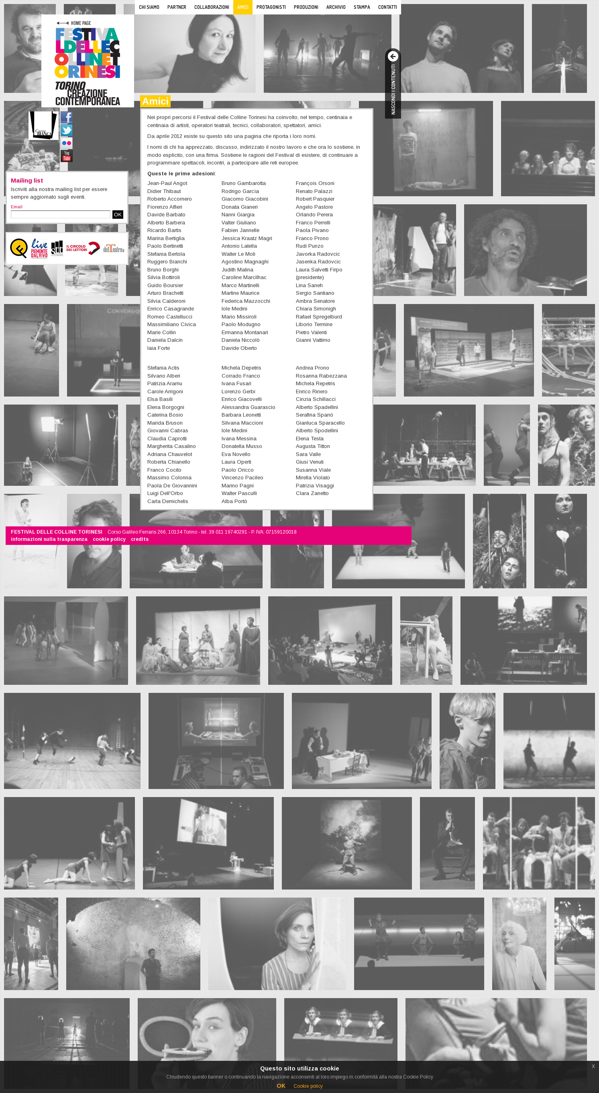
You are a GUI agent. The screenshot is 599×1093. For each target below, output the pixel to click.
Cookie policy (308, 1086)
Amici (243, 7)
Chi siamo (149, 7)
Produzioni (306, 7)
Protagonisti (271, 7)
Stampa (362, 7)
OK (118, 215)
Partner (176, 7)
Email (16, 206)
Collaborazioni (211, 7)
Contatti (387, 7)
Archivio (336, 7)
